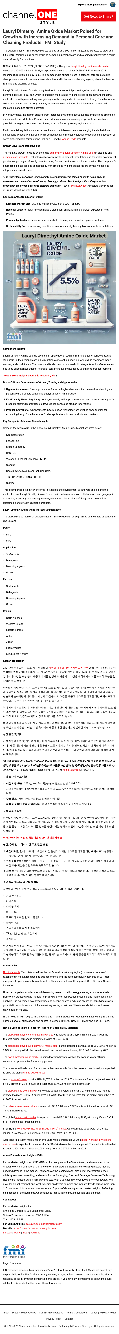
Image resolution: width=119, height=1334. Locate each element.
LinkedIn (7, 1232)
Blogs (25, 1232)
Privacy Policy (53, 1318)
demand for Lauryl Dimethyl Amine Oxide (72, 152)
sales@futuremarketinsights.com (44, 1223)
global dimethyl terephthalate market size (30, 1034)
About (6, 1312)
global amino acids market (22, 1090)
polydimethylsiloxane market (23, 1057)
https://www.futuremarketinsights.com (34, 1228)
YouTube (35, 1232)
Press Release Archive (24, 1312)
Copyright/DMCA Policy (103, 1312)
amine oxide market (34, 1072)
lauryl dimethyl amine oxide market (90, 66)
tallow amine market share (22, 1106)
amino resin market (25, 1117)
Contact (68, 1318)
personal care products (15, 157)
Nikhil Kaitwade (77, 185)
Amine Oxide (69, 139)
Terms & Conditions (76, 1312)
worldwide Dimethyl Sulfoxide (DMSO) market (41, 1128)
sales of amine (19, 1079)
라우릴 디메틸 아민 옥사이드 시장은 (68, 667)
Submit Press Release (51, 1312)
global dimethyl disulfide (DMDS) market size (32, 1045)
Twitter (17, 1232)
